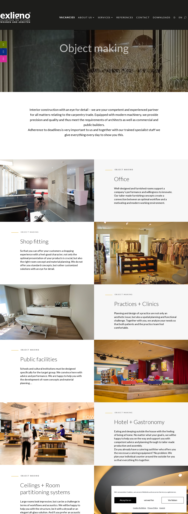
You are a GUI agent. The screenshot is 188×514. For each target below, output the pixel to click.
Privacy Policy (153, 508)
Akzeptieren (125, 500)
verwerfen (149, 500)
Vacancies (67, 17)
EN (180, 17)
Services (104, 17)
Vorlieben (172, 500)
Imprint (162, 508)
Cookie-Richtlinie (139, 508)
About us (85, 17)
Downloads (161, 17)
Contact (143, 17)
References (124, 17)
